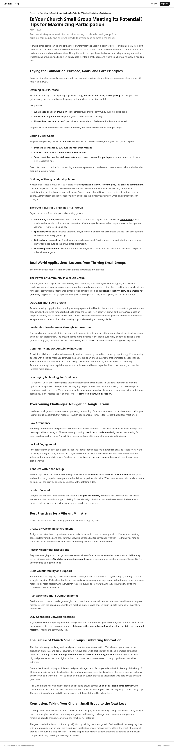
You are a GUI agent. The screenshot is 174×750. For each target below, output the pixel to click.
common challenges (88, 240)
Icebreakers (85, 135)
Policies (9, 426)
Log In (4, 11)
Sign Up (10, 11)
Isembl (20, 9)
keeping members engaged (75, 267)
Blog (3, 4)
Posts (3, 15)
